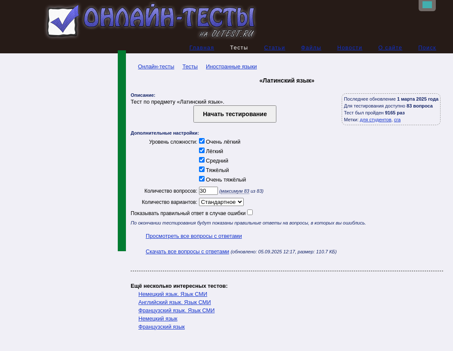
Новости (350, 47)
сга (397, 119)
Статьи (274, 47)
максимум (235, 191)
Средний (212, 160)
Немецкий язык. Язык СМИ (172, 294)
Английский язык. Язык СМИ (174, 302)
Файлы (311, 47)
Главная (202, 47)
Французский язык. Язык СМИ (176, 310)
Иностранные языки (231, 66)
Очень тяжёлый (221, 179)
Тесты (190, 66)
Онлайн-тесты (152, 66)
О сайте (390, 47)
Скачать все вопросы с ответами (187, 251)
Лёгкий (210, 151)
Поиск (427, 47)
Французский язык (161, 326)
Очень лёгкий (218, 142)
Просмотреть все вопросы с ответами (194, 236)
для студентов (375, 119)
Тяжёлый (213, 170)
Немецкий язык (158, 318)
